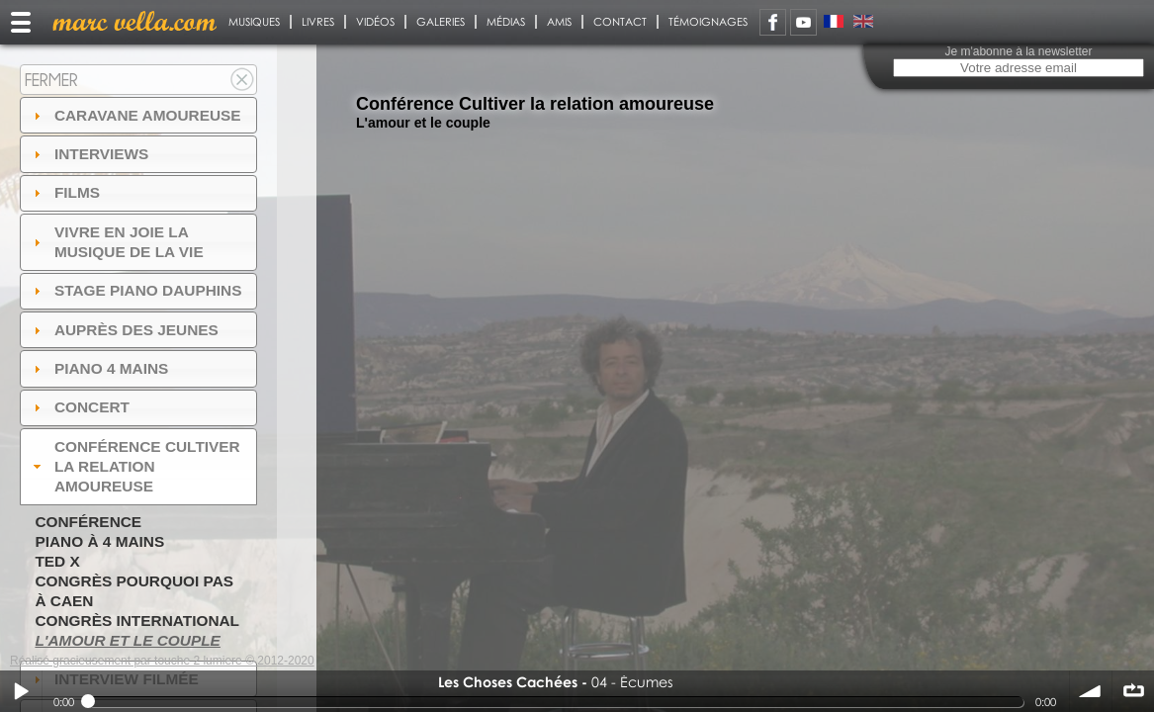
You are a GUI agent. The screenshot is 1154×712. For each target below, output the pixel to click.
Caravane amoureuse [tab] (135, 115)
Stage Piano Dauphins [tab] (135, 290)
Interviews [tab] (89, 153)
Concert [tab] (79, 407)
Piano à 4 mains (99, 541)
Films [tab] (64, 192)
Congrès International (137, 620)
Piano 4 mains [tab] (99, 368)
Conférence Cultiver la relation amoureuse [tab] (134, 466)
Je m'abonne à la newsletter (1018, 51)
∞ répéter (1133, 691)
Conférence (88, 521)
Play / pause (21, 691)
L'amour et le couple (128, 640)
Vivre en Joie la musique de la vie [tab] (116, 241)
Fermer (51, 79)
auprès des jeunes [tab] (124, 329)
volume (1090, 691)
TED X (57, 561)
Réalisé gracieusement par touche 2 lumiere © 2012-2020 (162, 661)
